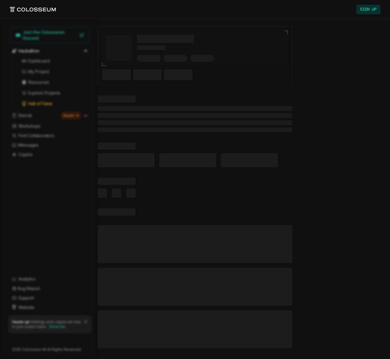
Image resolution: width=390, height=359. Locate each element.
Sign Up (368, 9)
